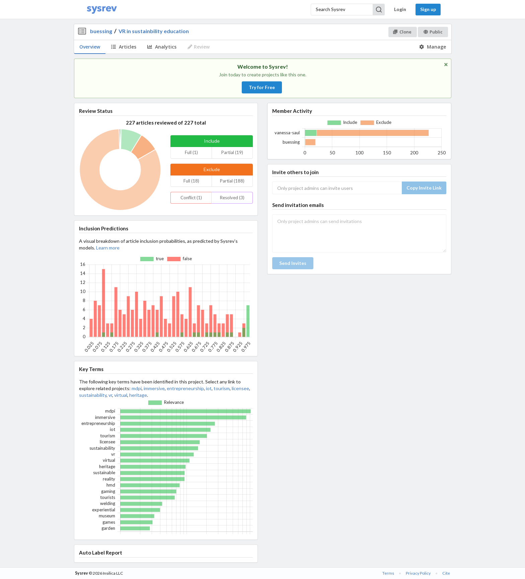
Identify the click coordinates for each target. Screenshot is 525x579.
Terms (388, 573)
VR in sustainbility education (154, 31)
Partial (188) (232, 181)
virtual (120, 395)
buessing (101, 31)
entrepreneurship (185, 388)
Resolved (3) (232, 197)
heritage (138, 395)
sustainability (92, 395)
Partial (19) (232, 152)
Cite (446, 573)
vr (110, 395)
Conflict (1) (191, 197)
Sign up (428, 9)
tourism (222, 388)
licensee (240, 388)
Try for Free (262, 87)
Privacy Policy (418, 573)
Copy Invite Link (424, 188)
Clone (402, 32)
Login (400, 9)
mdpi (137, 388)
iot (209, 388)
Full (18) (191, 181)
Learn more (108, 247)
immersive (154, 388)
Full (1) (191, 152)
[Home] (101, 9)
